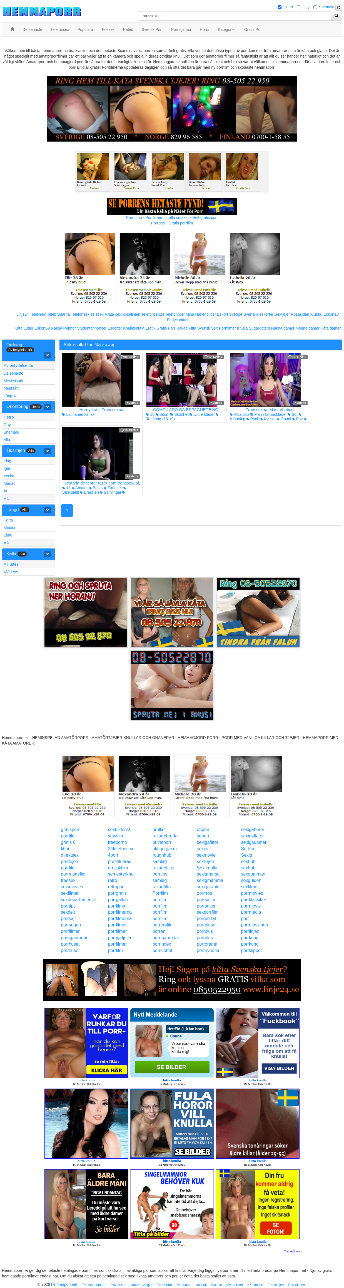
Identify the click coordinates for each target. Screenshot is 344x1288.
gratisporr (70, 829)
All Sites (11, 564)
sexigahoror (252, 829)
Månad (10, 483)
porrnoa (204, 893)
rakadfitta (162, 886)
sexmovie (206, 855)
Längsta (11, 396)
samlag (160, 861)
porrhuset (70, 944)
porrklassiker (253, 899)
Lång (8, 535)
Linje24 (22, 314)
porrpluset (206, 925)
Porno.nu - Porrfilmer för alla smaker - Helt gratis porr (172, 217)
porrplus (205, 931)
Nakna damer (283, 328)
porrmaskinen (254, 925)
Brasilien (89, 492)
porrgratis (117, 893)
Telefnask (183, 1285)
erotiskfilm (118, 868)
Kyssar (268, 419)
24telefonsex (120, 848)
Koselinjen (131, 314)
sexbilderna (119, 829)
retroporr (116, 886)
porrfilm (68, 836)
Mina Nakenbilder (201, 314)
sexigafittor (207, 842)
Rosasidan (300, 314)
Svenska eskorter (258, 314)
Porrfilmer (227, 328)
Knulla (242, 328)
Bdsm (162, 414)
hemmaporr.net (64, 1284)
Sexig (246, 855)
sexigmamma (210, 880)
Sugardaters (259, 328)
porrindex (162, 944)
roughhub (162, 855)
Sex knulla (207, 868)
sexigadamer (253, 842)
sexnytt (204, 848)
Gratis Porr (165, 328)
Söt (293, 414)
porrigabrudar (74, 937)
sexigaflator (252, 836)
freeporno (117, 842)
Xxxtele (216, 1285)
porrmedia (251, 912)
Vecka (9, 476)
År (6, 491)
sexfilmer (250, 886)
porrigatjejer (119, 937)
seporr (203, 836)
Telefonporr (175, 314)
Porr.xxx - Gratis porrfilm (172, 223)
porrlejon (69, 861)
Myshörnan (234, 1285)
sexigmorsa (208, 874)
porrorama (207, 944)
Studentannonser (92, 328)
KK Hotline (255, 1285)
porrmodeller (73, 874)
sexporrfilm (207, 912)
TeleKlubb (164, 1285)
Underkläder (202, 414)
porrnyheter (208, 950)
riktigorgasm (165, 848)
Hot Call (201, 1285)
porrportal (206, 918)
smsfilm (115, 836)
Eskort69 (42, 328)
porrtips (160, 874)
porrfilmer (117, 925)
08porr (203, 829)
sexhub (248, 861)
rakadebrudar (166, 836)
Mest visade (14, 381)
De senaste (13, 373)
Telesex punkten (94, 1285)
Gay (306, 7)
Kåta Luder (24, 328)
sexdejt (68, 912)
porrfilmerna (120, 912)
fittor (65, 848)
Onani (284, 419)
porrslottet (162, 950)
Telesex (97, 314)
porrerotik (162, 925)
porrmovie (251, 906)
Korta (8, 520)
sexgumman (253, 874)
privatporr (162, 842)
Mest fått (11, 388)
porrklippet (251, 950)
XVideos (11, 572)
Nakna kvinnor (63, 328)
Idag (7, 461)
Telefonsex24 (152, 314)
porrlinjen (250, 931)
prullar (159, 829)
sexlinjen (205, 861)
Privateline (118, 1285)
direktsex (70, 855)
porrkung (249, 937)
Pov (297, 419)
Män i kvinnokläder (268, 414)
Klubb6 (316, 314)
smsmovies (72, 886)
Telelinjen (38, 314)
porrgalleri (118, 899)
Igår (7, 468)
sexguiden (251, 880)
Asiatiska (239, 414)
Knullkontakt (133, 328)
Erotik (150, 328)
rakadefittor (164, 868)
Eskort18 (331, 314)
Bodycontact (177, 320)
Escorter (115, 328)
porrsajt (68, 918)
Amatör (80, 488)
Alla (7, 439)
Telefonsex (80, 314)
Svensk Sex (207, 328)
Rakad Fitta (186, 328)
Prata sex (113, 314)
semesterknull (122, 874)
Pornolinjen (296, 1285)
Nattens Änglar (142, 1285)
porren (159, 931)
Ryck (252, 419)
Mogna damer (308, 328)
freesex (68, 880)
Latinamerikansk (78, 414)
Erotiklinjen (276, 1285)
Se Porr (248, 848)
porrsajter (206, 899)
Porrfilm (160, 893)
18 (150, 414)
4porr (113, 855)
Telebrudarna (58, 314)
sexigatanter (209, 886)
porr (245, 918)
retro (112, 880)
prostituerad (120, 861)
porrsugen (71, 925)
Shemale (326, 7)
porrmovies (252, 893)
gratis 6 (68, 842)
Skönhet (179, 414)
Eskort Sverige (229, 314)
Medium (11, 527)
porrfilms (116, 906)
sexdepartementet (78, 899)
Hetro (288, 7)
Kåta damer (331, 328)
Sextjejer (282, 314)
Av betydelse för (18, 365)
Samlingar (110, 492)
